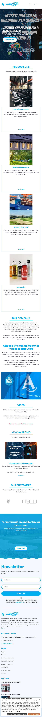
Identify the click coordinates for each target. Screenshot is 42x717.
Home (3, 652)
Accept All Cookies (34, 714)
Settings (9, 714)
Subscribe (21, 593)
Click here (21, 548)
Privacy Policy (19, 602)
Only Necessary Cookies (20, 714)
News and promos (6, 670)
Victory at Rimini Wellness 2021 (11, 682)
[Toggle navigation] (30, 4)
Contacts (3, 673)
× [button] (39, 699)
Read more (21, 129)
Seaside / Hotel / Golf (21, 227)
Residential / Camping (21, 167)
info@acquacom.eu (8, 643)
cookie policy (15, 711)
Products (3, 655)
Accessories (21, 287)
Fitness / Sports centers (21, 109)
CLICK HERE (9, 40)
